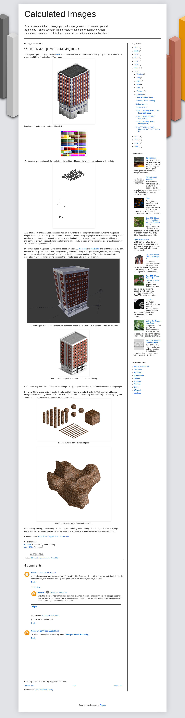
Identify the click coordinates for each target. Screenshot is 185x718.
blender (36, 558)
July (138, 78)
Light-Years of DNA (141, 240)
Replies (37, 587)
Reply (33, 582)
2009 (137, 147)
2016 (137, 61)
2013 (137, 71)
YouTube (137, 393)
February (140, 91)
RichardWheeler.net (141, 367)
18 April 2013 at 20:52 (50, 616)
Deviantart (138, 370)
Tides (148, 199)
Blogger (103, 705)
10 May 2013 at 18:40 (58, 592)
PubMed (137, 384)
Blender (27, 544)
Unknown (35, 631)
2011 (137, 140)
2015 (137, 65)
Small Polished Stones (144, 97)
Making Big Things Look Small (153, 322)
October (140, 74)
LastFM (137, 378)
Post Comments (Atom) (44, 690)
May (138, 84)
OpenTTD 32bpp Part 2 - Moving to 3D (145, 123)
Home (74, 686)
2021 (137, 48)
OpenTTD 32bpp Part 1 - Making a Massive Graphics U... (148, 129)
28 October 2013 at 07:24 (50, 631)
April (138, 88)
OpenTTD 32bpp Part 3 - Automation (54, 536)
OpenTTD (28, 547)
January (140, 94)
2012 (137, 136)
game (42, 558)
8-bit (58, 54)
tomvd (33, 573)
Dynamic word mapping (151, 178)
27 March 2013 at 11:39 (46, 573)
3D (32, 558)
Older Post (118, 686)
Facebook (138, 373)
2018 (137, 54)
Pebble (148, 300)
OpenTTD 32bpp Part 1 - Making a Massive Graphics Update (153, 221)
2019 (137, 51)
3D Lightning (151, 158)
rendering (95, 249)
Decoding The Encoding (145, 101)
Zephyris (41, 592)
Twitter (136, 387)
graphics (47, 558)
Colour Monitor (142, 104)
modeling (83, 249)
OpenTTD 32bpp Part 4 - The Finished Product (147, 112)
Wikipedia (137, 390)
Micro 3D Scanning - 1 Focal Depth (153, 341)
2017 (137, 58)
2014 (137, 68)
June (139, 81)
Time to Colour (141, 108)
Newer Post (29, 686)
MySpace (137, 381)
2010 (137, 143)
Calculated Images (60, 14)
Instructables (139, 375)
